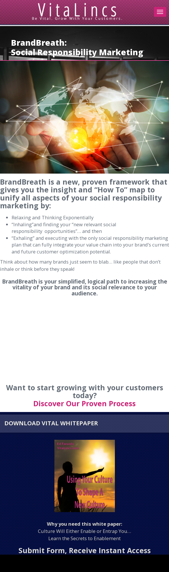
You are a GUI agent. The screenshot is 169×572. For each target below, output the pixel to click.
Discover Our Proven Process (84, 403)
